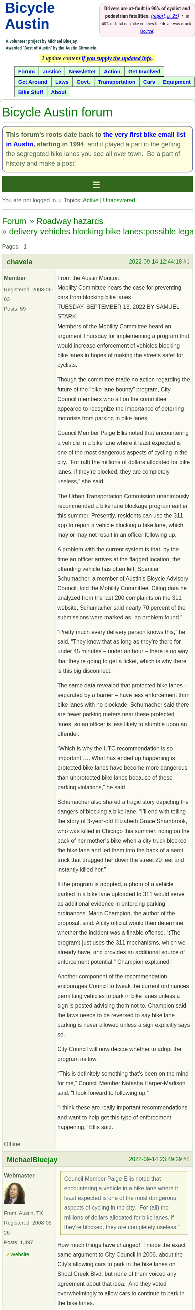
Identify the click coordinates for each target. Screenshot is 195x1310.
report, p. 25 (165, 16)
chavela (19, 262)
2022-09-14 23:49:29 (155, 1159)
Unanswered (119, 200)
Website (19, 1254)
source (147, 31)
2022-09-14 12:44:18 (155, 262)
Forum (14, 221)
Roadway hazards (69, 221)
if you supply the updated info (117, 58)
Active (90, 200)
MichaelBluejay (32, 1160)
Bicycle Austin (30, 16)
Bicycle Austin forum (57, 112)
